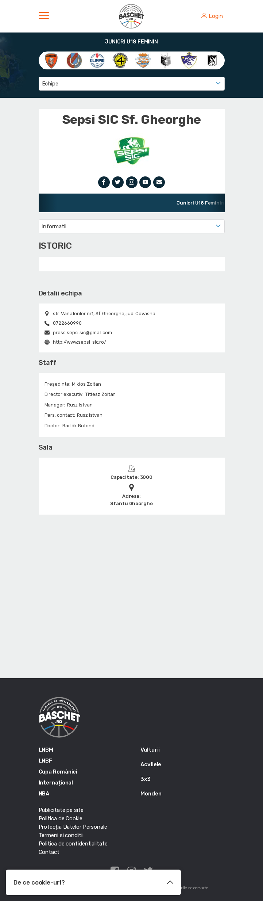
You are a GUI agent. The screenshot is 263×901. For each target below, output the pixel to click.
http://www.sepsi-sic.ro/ (79, 342)
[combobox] (132, 84)
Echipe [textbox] (50, 83)
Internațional (56, 782)
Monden (150, 793)
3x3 (145, 779)
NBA (44, 793)
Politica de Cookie (60, 818)
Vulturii (150, 750)
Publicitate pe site (61, 810)
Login (212, 16)
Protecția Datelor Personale (73, 827)
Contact (49, 852)
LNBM (46, 750)
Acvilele (150, 764)
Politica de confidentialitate (73, 843)
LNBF (46, 760)
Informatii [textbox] (54, 226)
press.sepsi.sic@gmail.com (82, 332)
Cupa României (58, 771)
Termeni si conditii (61, 835)
